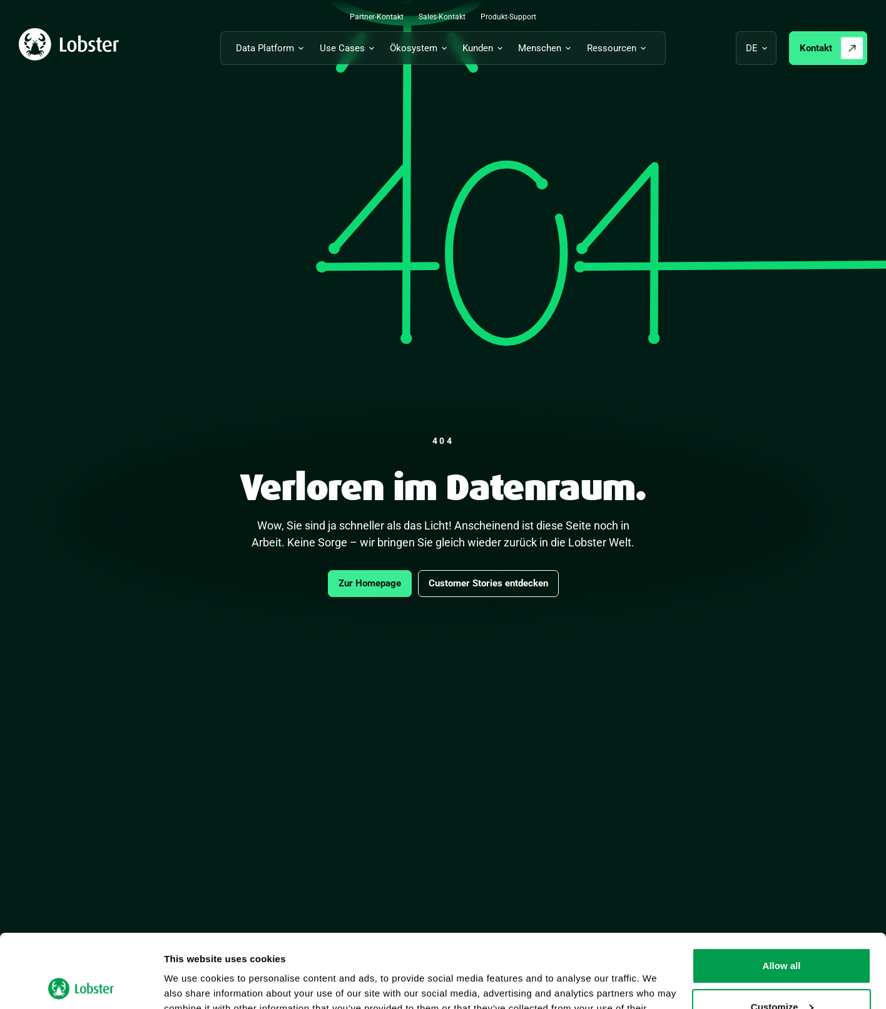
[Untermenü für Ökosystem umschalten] (420, 48)
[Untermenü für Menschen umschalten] (546, 48)
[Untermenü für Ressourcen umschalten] (618, 48)
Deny (781, 974)
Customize (782, 933)
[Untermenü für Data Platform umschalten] (272, 48)
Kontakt (816, 48)
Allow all (782, 892)
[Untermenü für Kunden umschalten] (484, 48)
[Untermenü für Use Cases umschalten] (349, 48)
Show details (193, 984)
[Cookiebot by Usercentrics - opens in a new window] (81, 984)
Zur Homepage (370, 583)
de (752, 48)
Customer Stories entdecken (488, 583)
